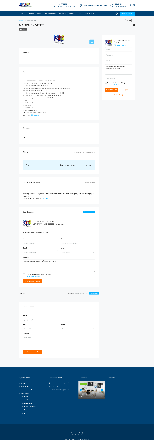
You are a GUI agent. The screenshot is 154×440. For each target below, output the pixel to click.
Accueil (23, 13)
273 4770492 (38, 224)
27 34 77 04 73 (62, 4)
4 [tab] (96, 410)
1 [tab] (87, 410)
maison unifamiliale (29, 406)
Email (25, 248)
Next (102, 395)
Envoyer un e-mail (111, 90)
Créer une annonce (127, 13)
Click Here (44, 199)
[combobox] (78, 252)
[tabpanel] (91, 390)
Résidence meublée (50, 13)
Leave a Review (94, 293)
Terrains (23, 383)
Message (26, 257)
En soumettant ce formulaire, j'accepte (59, 275)
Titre (24, 325)
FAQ (80, 13)
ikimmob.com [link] (35, 115)
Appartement (27, 403)
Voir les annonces (89, 212)
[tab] (91, 42)
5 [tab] (99, 410)
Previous (81, 395)
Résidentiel (24, 400)
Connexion (111, 377)
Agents (39, 13)
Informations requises (32, 281)
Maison (61, 13)
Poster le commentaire (33, 352)
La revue (26, 334)
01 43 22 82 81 (50, 224)
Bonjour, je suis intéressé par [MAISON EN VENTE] (59, 265)
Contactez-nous (89, 13)
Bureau (25, 396)
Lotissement (24, 386)
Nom (24, 239)
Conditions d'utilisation (33, 276)
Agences (31, 13)
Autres (71, 13)
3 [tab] (93, 410)
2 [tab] (90, 410)
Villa (24, 413)
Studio (25, 410)
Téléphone (64, 239)
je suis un (64, 248)
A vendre (23, 29)
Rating (63, 325)
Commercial (25, 393)
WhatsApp (61, 224)
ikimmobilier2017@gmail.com (66, 6)
